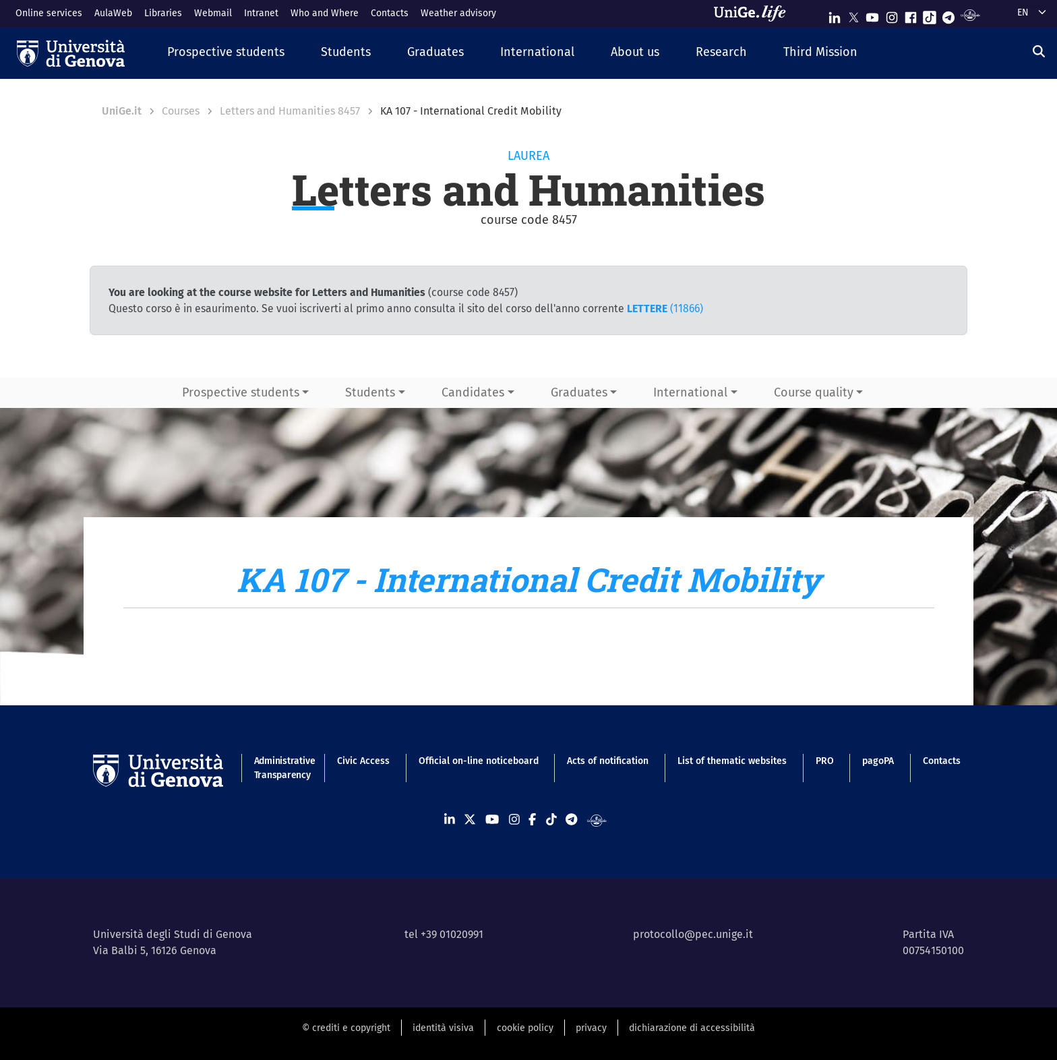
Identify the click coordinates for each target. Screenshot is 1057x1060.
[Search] (1039, 52)
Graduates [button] (579, 392)
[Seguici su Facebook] (910, 14)
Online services (49, 13)
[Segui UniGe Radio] (970, 14)
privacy (591, 1028)
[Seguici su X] (853, 14)
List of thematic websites (732, 761)
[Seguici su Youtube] (872, 14)
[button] (226, 53)
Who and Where (325, 13)
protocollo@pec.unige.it (693, 934)
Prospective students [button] (240, 392)
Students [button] (370, 392)
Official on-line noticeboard (479, 761)
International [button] (690, 392)
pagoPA (878, 761)
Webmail (213, 13)
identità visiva (443, 1028)
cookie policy (525, 1028)
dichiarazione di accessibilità (692, 1028)
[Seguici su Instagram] (891, 14)
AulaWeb (113, 13)
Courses (181, 111)
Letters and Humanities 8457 (290, 111)
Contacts (390, 13)
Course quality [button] (813, 392)
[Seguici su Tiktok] (929, 14)
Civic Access (363, 761)
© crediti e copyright (346, 1028)
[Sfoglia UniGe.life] (754, 13)
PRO (825, 761)
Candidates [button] (473, 392)
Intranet (261, 13)
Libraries (163, 13)
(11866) (665, 308)
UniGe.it (122, 111)
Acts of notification (607, 761)
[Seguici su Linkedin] (834, 14)
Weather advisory (458, 13)
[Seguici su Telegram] (948, 14)
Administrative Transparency (281, 768)
